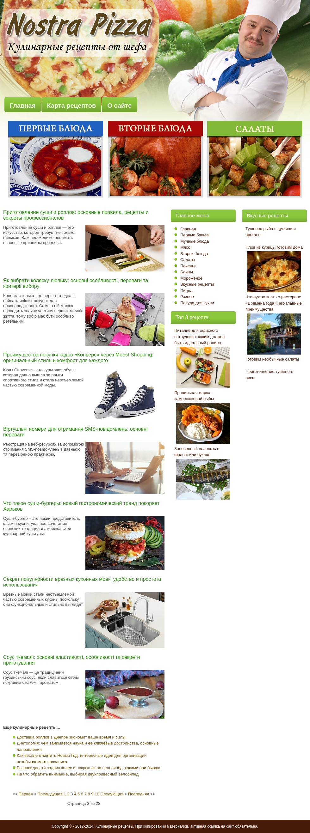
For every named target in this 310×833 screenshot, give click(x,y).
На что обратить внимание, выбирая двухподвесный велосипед (78, 774)
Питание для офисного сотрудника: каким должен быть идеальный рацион (199, 336)
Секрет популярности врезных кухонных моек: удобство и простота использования (82, 581)
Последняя (138, 794)
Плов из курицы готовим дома (274, 247)
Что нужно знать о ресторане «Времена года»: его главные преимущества (273, 303)
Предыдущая (50, 794)
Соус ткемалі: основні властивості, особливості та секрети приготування (71, 660)
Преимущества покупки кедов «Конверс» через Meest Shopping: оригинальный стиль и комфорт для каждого (78, 357)
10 (97, 794)
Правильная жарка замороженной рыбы (194, 395)
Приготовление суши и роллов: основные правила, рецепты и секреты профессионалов (75, 215)
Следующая (111, 794)
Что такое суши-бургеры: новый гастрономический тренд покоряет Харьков (81, 506)
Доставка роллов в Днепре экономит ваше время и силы (71, 737)
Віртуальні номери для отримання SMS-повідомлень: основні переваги (75, 431)
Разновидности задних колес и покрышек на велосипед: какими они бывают (89, 767)
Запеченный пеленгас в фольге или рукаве (196, 451)
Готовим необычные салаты (272, 359)
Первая (26, 794)
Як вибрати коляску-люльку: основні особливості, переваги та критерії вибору (75, 283)
